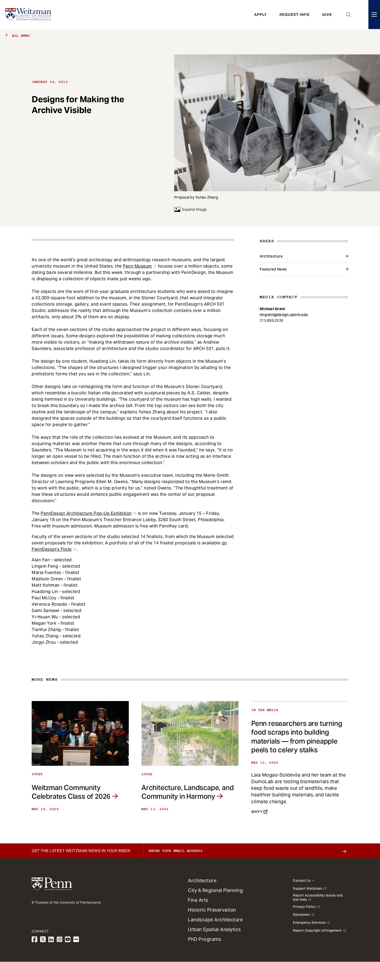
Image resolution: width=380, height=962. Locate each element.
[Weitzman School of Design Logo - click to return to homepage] (28, 14)
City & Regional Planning (215, 890)
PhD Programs (204, 939)
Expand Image (190, 209)
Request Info (294, 14)
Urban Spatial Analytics (214, 929)
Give (327, 14)
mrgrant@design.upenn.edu (284, 314)
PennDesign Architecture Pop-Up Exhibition (86, 513)
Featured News (273, 269)
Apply (260, 14)
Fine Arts (198, 900)
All (17, 36)
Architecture (271, 256)
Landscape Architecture (215, 920)
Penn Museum (137, 266)
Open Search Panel (349, 14)
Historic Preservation (212, 910)
